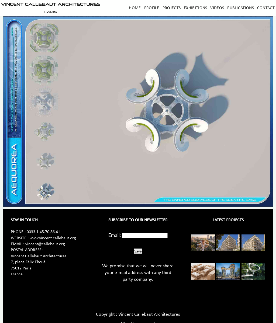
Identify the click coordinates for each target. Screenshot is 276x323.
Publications (240, 8)
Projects (172, 8)
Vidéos (217, 8)
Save (138, 251)
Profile (151, 8)
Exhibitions (195, 8)
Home (135, 8)
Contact (266, 8)
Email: (114, 235)
